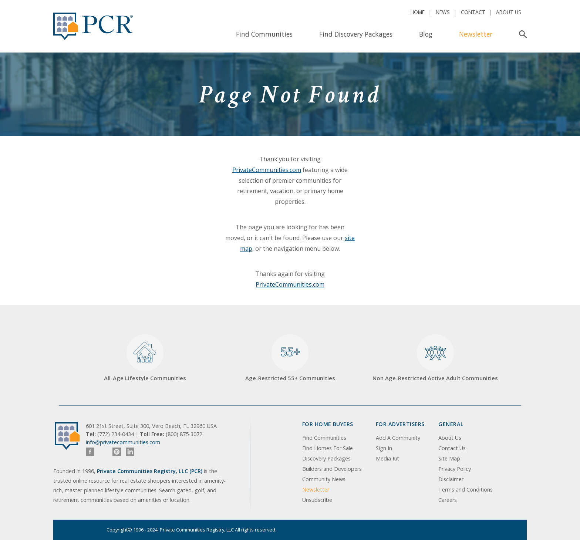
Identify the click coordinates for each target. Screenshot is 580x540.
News (443, 12)
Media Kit (387, 458)
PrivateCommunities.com (266, 170)
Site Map (449, 458)
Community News (323, 479)
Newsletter (475, 34)
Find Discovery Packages (355, 34)
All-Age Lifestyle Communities (145, 358)
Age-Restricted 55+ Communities (290, 358)
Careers (447, 499)
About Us (508, 12)
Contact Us (452, 448)
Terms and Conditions (465, 489)
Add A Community (398, 437)
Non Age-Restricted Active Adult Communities (435, 358)
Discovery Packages (326, 458)
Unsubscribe (317, 499)
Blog (425, 34)
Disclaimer (450, 479)
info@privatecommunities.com (123, 442)
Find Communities (264, 34)
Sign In (384, 448)
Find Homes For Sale (327, 448)
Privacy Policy (454, 468)
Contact (473, 12)
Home (418, 12)
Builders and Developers (332, 468)
